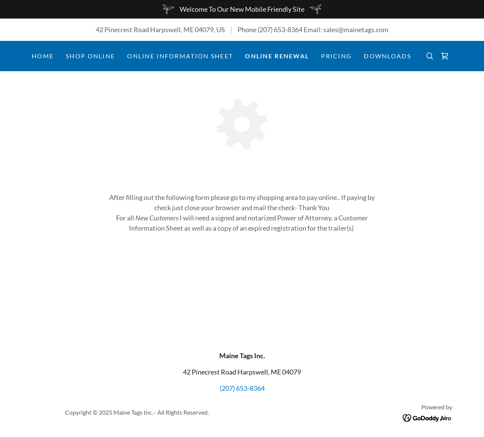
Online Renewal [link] (277, 55)
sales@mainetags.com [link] (355, 29)
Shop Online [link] (90, 55)
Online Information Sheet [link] (180, 55)
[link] (444, 56)
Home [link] (43, 55)
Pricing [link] (336, 55)
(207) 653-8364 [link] (280, 29)
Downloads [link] (387, 55)
